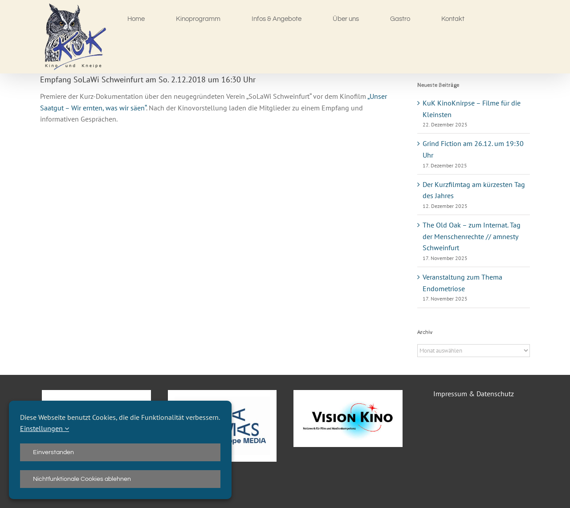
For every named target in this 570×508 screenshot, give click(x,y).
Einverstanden (53, 452)
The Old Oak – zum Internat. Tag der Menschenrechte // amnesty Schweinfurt (472, 236)
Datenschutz (495, 393)
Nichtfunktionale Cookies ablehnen (82, 479)
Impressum (450, 393)
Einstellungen (44, 428)
